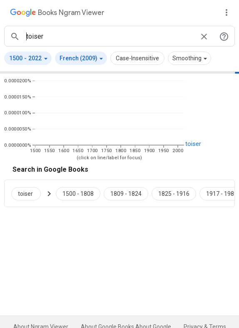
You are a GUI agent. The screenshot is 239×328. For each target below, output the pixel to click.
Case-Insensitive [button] (137, 58)
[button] (28, 58)
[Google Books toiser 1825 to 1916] (174, 193)
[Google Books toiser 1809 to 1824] (126, 193)
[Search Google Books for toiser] (29, 193)
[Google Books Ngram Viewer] (57, 13)
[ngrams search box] (109, 36)
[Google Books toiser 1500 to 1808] (78, 193)
